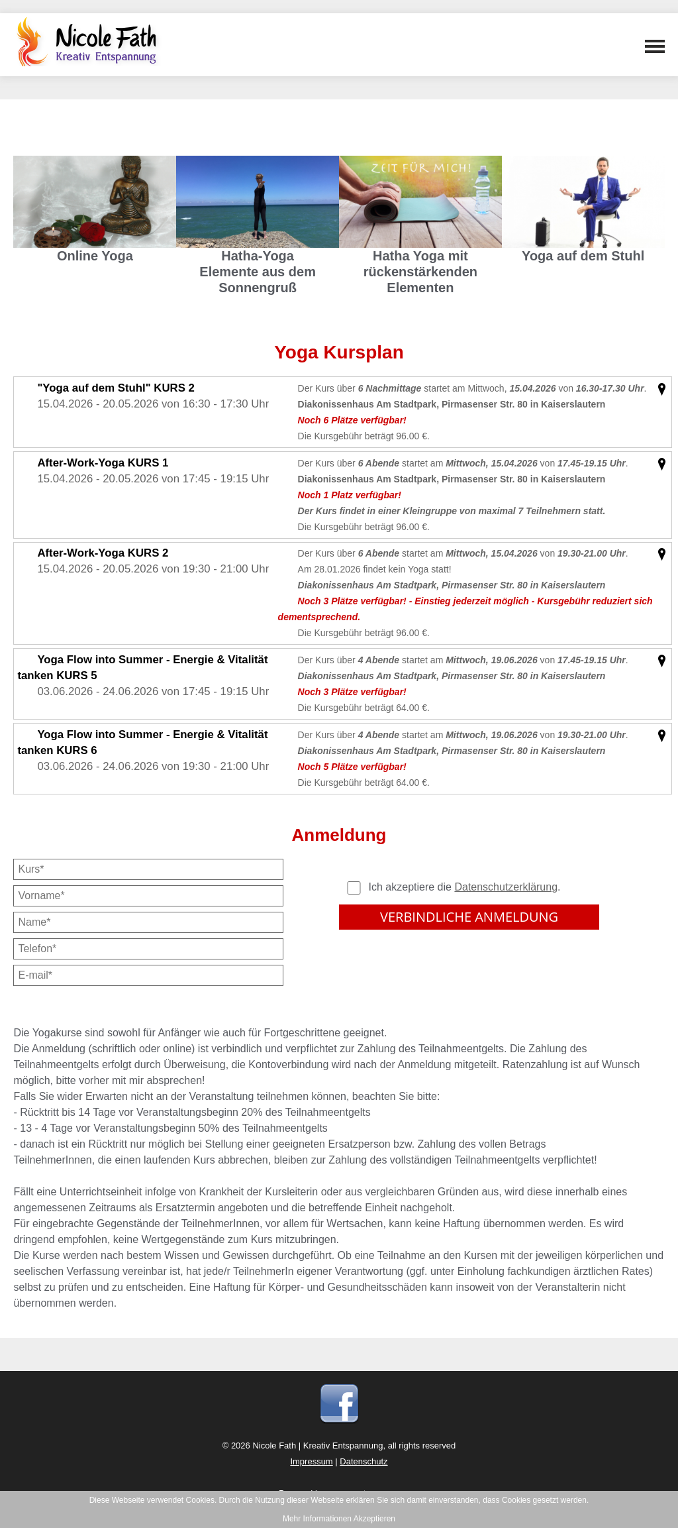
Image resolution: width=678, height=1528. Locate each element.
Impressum (311, 1461)
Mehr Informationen (317, 1518)
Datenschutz (363, 1461)
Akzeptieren (374, 1518)
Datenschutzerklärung (505, 887)
